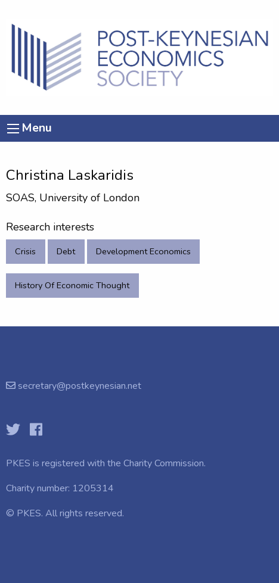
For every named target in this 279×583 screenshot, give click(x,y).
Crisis (25, 251)
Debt (66, 251)
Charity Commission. (164, 463)
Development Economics (143, 251)
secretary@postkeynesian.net (78, 385)
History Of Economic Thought (72, 285)
